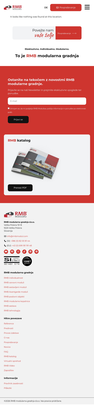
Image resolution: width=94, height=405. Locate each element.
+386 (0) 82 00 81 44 (20, 241)
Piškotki (8, 389)
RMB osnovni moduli (14, 283)
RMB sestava (10, 306)
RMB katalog (10, 357)
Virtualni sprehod (12, 362)
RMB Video (9, 366)
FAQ (6, 352)
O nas (6, 338)
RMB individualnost (13, 278)
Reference (9, 324)
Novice (7, 347)
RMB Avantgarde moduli (16, 292)
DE (46, 7)
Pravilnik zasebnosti (13, 384)
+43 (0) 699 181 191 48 (22, 246)
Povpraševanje (11, 343)
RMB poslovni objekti (14, 297)
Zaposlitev (9, 371)
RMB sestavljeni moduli (15, 288)
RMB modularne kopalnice (17, 302)
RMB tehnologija (12, 311)
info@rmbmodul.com (17, 236)
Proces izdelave (11, 333)
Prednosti (8, 329)
